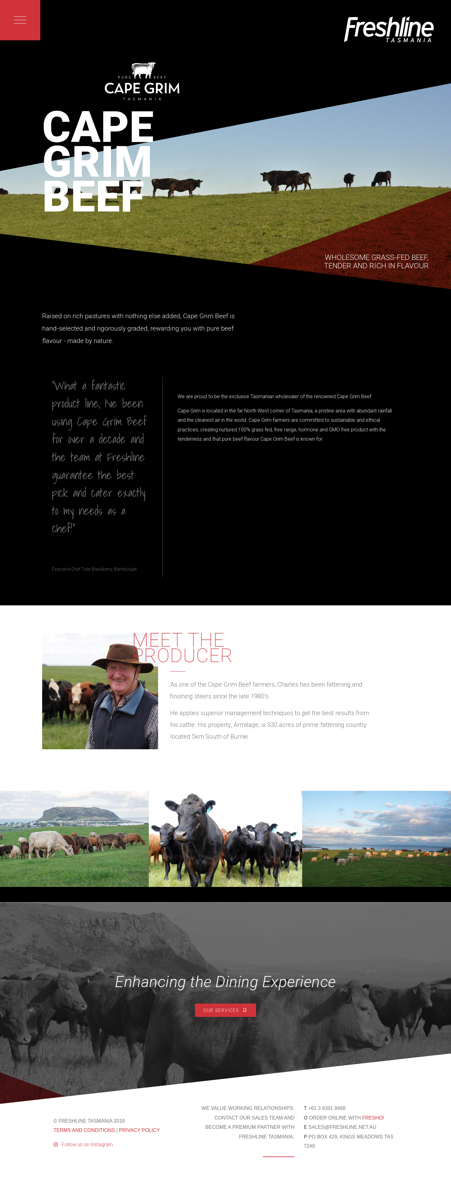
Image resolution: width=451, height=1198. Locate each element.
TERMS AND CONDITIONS (84, 1130)
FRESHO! (373, 1117)
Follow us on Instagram (83, 1144)
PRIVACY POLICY (139, 1130)
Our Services (225, 1010)
